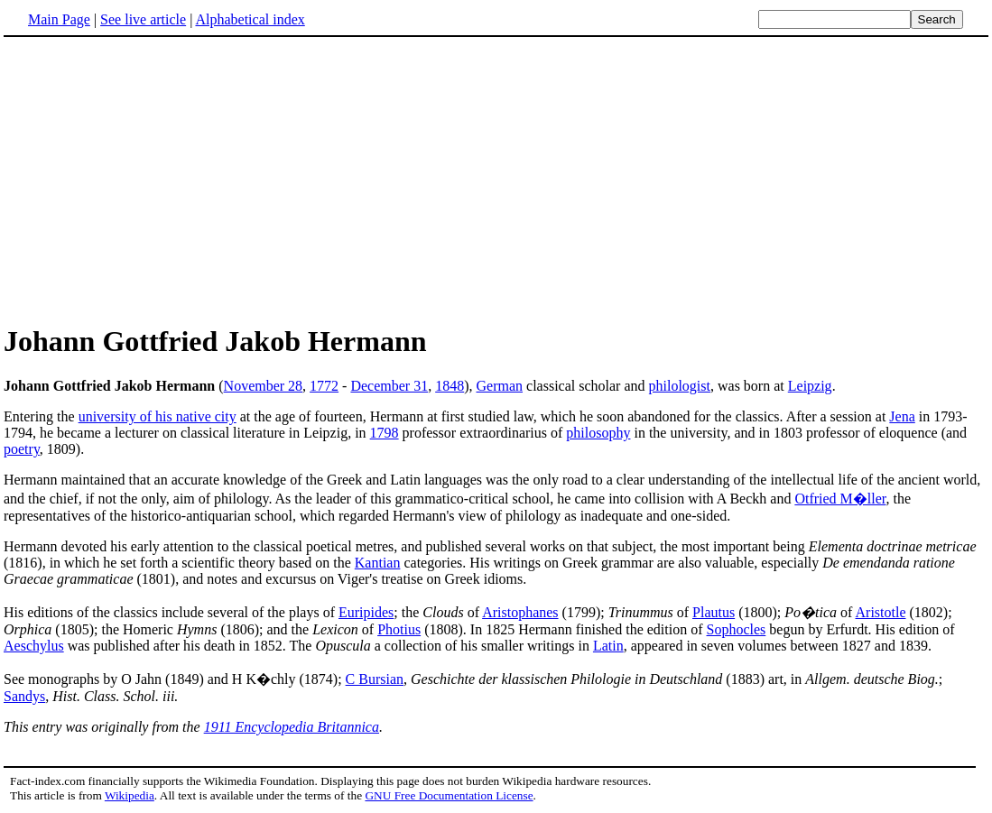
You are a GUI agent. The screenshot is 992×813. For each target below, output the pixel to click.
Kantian (378, 562)
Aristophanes (520, 612)
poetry (22, 449)
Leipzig (810, 385)
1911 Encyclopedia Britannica (291, 726)
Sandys (24, 696)
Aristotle (881, 612)
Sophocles (736, 629)
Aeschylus (34, 645)
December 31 (389, 385)
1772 (324, 385)
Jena (901, 416)
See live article (143, 19)
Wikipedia (129, 795)
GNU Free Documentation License (449, 795)
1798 (384, 432)
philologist (679, 385)
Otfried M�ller (839, 498)
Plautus (713, 612)
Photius (399, 629)
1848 (449, 385)
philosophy (598, 432)
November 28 (263, 385)
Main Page (59, 19)
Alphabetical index (249, 19)
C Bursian (374, 679)
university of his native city (157, 416)
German (500, 385)
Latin (608, 645)
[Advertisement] (155, 179)
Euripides (366, 612)
